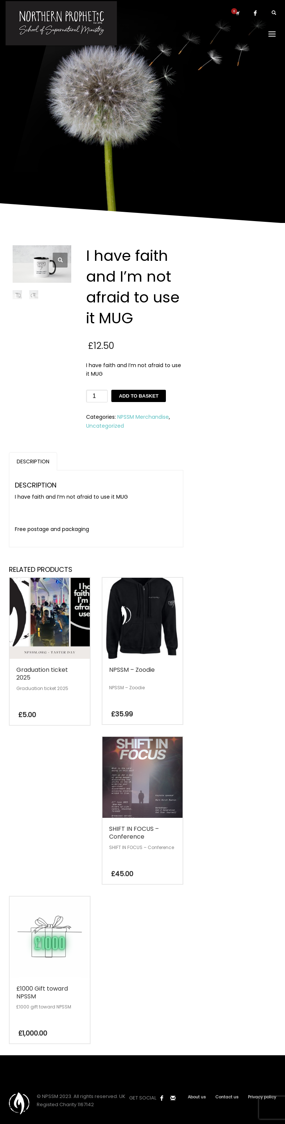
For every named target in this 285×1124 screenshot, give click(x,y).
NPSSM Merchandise (143, 417)
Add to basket (138, 396)
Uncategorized (105, 426)
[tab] (33, 461)
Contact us (227, 1097)
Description (33, 461)
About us (197, 1097)
